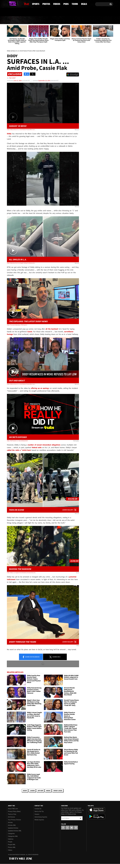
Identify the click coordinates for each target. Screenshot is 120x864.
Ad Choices (11, 817)
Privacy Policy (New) (14, 811)
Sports (27, 20)
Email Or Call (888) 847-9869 (29, 12)
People (10, 842)
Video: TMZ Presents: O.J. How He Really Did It (17, 440)
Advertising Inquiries (41, 817)
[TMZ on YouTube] (72, 828)
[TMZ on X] (11, 4)
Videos (61, 20)
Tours (89, 20)
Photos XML (12, 847)
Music (48, 791)
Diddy (25, 791)
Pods (75, 20)
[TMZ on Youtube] (15, 3)
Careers (37, 814)
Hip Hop (40, 791)
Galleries (10, 839)
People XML (11, 844)
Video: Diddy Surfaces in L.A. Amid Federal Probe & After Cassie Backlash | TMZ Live (21, 384)
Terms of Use (12, 814)
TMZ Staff (12, 78)
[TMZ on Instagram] (18, 4)
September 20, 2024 (44, 81)
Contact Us (38, 809)
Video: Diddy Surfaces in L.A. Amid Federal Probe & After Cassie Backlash (21, 129)
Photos (44, 20)
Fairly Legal (57, 791)
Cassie (32, 791)
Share (30, 657)
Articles (10, 822)
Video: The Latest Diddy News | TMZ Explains (17, 325)
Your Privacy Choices (14, 820)
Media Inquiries (39, 820)
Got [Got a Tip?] (13, 12)
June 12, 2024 (17, 81)
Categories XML (13, 836)
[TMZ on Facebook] (8, 4)
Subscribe (81, 818)
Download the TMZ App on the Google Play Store (96, 816)
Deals (104, 20)
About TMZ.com (13, 809)
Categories (11, 833)
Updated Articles (13, 828)
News (12, 20)
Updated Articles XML (14, 831)
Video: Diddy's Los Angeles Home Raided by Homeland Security (21, 572)
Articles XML (12, 825)
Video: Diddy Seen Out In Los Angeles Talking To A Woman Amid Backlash (21, 263)
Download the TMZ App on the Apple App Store (96, 809)
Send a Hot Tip (39, 811)
